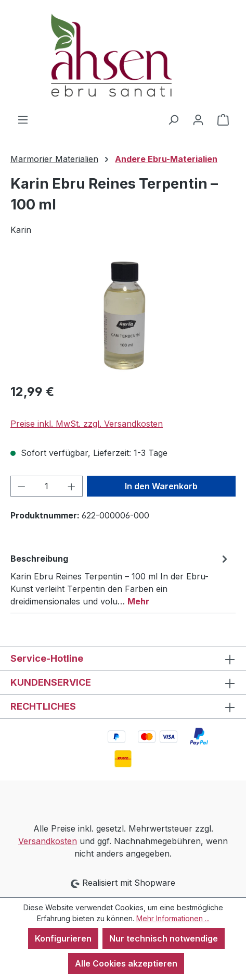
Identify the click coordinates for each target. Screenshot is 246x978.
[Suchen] (173, 119)
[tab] (120, 579)
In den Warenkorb (161, 486)
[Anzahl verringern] (21, 486)
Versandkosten (47, 841)
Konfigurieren (63, 938)
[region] (123, 315)
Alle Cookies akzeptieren (126, 963)
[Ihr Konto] (198, 119)
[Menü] (22, 119)
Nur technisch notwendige (163, 938)
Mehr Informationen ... (173, 918)
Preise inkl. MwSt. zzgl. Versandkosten (86, 423)
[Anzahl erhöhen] (72, 486)
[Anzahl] (47, 486)
